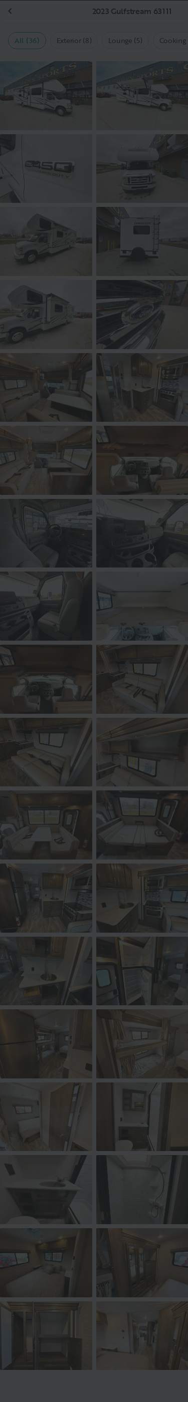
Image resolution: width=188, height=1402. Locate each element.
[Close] (164, 24)
